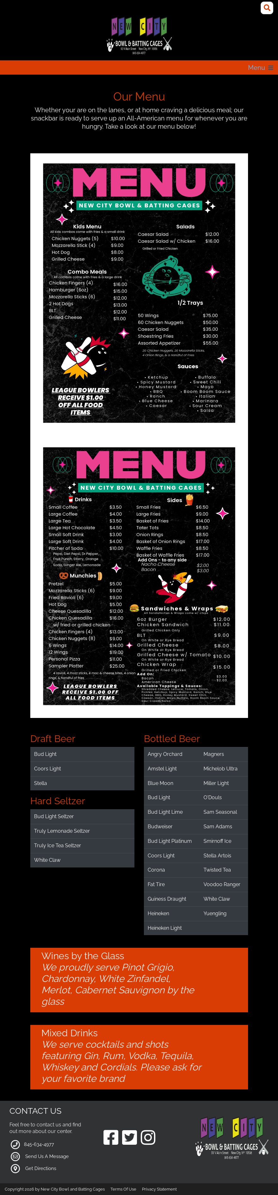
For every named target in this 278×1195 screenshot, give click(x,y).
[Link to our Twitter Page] (129, 1138)
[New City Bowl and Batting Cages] (139, 36)
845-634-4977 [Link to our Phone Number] (39, 1144)
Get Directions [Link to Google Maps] (40, 1168)
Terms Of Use (123, 1189)
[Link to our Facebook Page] (111, 1138)
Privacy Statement (159, 1189)
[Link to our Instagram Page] (148, 1138)
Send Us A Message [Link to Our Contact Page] (47, 1156)
